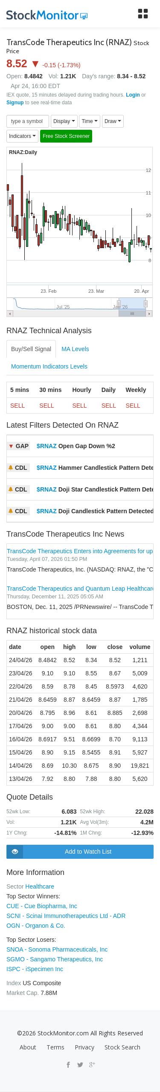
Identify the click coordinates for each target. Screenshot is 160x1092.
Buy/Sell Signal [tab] (31, 349)
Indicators (22, 136)
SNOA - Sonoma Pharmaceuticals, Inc (57, 949)
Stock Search (122, 1047)
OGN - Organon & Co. (35, 925)
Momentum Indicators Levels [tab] (49, 366)
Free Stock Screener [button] (66, 136)
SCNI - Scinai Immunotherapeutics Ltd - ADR (65, 915)
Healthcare (39, 886)
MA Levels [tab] (75, 349)
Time (89, 121)
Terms (55, 1047)
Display (64, 121)
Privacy (84, 1047)
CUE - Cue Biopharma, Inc (41, 906)
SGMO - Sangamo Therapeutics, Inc (54, 959)
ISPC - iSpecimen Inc (34, 969)
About (28, 1047)
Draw (113, 121)
